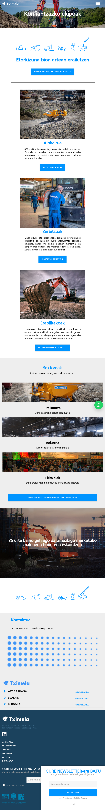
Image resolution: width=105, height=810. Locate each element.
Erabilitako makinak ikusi (52, 348)
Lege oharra (27, 725)
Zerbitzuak (7, 750)
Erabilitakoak (9, 746)
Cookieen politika (29, 728)
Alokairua (7, 742)
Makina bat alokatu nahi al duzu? (52, 72)
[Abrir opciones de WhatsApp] (98, 405)
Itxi (73, 804)
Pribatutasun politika (11, 728)
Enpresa (6, 757)
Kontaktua (7, 761)
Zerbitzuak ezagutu (53, 259)
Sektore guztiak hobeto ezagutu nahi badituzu (52, 498)
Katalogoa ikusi (52, 168)
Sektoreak (7, 753)
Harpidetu (73, 793)
